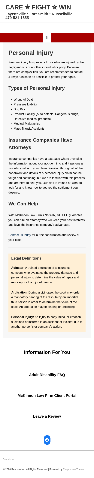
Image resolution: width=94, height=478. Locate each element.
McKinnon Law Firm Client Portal (47, 395)
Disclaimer (8, 459)
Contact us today (19, 235)
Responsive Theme (73, 469)
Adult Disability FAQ (47, 375)
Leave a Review (47, 416)
